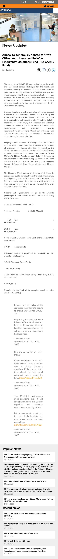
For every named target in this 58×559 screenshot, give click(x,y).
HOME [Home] (49, 6)
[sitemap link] (39, 2)
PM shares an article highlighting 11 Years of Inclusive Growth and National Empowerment (27, 455)
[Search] (29, 2)
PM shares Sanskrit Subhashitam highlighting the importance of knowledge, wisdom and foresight (25, 549)
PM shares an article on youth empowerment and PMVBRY (25, 514)
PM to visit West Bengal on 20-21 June (21, 533)
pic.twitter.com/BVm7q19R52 (27, 425)
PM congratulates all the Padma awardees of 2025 (25, 481)
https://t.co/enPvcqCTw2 (30, 378)
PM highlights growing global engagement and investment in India (29, 524)
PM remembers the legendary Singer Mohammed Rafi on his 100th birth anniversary (28, 500)
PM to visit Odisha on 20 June (17, 541)
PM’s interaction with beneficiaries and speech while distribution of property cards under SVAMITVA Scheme (28, 490)
